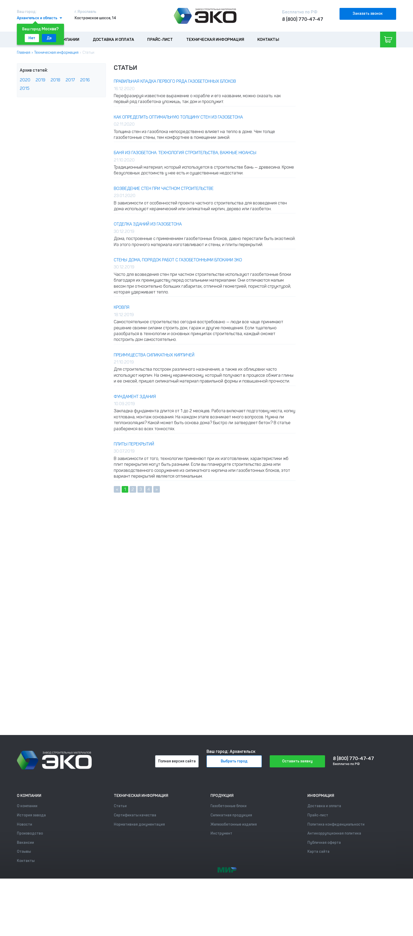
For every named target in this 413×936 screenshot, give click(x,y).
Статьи (120, 806)
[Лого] (205, 16)
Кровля (121, 307)
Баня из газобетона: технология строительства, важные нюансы (185, 152)
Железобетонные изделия (233, 824)
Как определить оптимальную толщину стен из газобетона (178, 117)
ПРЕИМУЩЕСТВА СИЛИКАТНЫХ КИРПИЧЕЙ (154, 354)
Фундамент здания (135, 396)
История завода (31, 815)
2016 (85, 79)
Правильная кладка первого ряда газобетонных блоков (175, 81)
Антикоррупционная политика (334, 833)
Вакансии (25, 842)
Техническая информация (215, 39)
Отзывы (24, 851)
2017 (70, 79)
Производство (30, 833)
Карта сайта (318, 851)
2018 (55, 79)
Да (49, 38)
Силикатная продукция (231, 815)
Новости (24, 824)
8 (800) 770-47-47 (302, 19)
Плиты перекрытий (134, 444)
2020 (25, 79)
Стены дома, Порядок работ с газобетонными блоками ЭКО (178, 259)
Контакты (268, 39)
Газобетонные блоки (228, 806)
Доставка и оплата (113, 39)
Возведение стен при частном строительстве (164, 188)
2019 (40, 79)
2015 (25, 88)
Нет (31, 38)
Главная (23, 52)
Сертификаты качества (135, 815)
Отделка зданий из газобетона (148, 224)
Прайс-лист (160, 39)
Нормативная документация (139, 824)
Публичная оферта (324, 842)
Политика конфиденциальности (336, 824)
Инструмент (221, 833)
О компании (67, 39)
